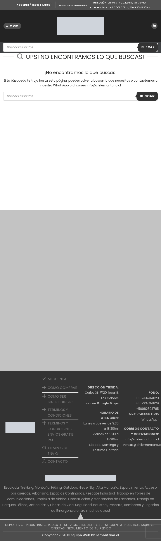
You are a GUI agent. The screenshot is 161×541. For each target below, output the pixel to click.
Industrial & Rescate (44, 525)
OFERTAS (58, 528)
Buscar (147, 47)
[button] (33, 5)
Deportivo (14, 525)
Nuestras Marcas (139, 525)
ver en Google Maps (102, 403)
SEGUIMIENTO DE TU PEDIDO (89, 528)
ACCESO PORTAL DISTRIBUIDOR (73, 5)
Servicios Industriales (83, 525)
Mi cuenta (113, 525)
